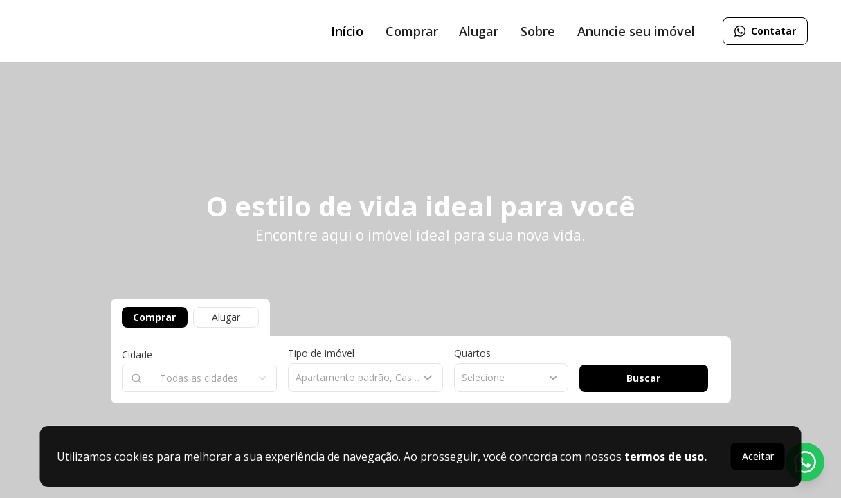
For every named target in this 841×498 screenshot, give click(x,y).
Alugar (226, 317)
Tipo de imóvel (321, 353)
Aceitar (758, 456)
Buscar (643, 378)
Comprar (154, 317)
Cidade (137, 354)
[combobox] (199, 378)
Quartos (472, 353)
